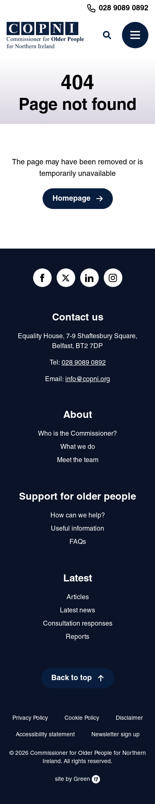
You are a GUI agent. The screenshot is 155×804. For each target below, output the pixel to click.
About (77, 415)
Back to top (71, 678)
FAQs (77, 542)
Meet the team (77, 460)
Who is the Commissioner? (77, 434)
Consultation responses (77, 624)
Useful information (77, 529)
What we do (77, 447)
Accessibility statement (45, 735)
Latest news (77, 611)
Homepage (71, 198)
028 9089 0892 (84, 363)
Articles (78, 597)
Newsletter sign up (115, 735)
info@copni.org (87, 379)
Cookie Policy (81, 718)
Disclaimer (129, 718)
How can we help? (77, 516)
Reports (77, 637)
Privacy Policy (30, 718)
